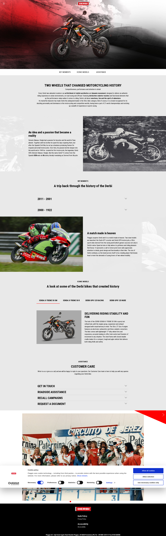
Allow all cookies (148, 519)
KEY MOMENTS (65, 72)
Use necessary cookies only (148, 531)
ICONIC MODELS (83, 72)
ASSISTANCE (101, 72)
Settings (109, 531)
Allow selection (148, 525)
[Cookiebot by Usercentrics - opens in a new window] (13, 531)
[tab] (48, 300)
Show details (82, 524)
